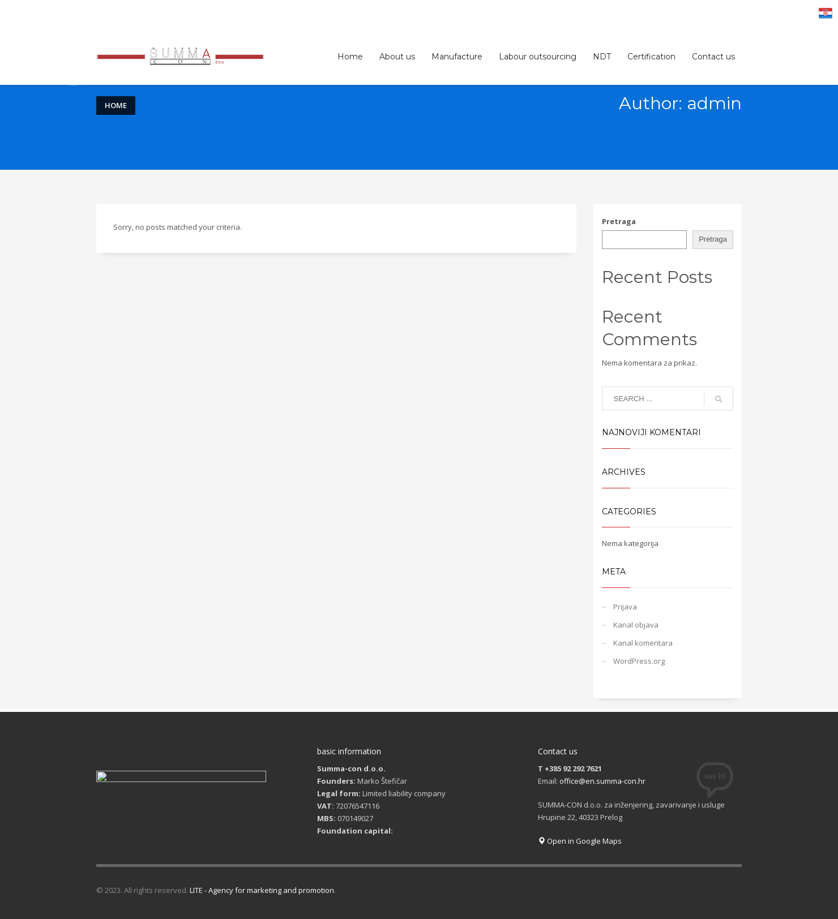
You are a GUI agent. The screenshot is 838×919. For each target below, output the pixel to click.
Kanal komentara (643, 643)
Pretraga (619, 221)
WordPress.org (639, 661)
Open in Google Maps (580, 841)
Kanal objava (636, 625)
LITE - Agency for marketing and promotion (262, 890)
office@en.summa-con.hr (602, 781)
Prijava (625, 607)
